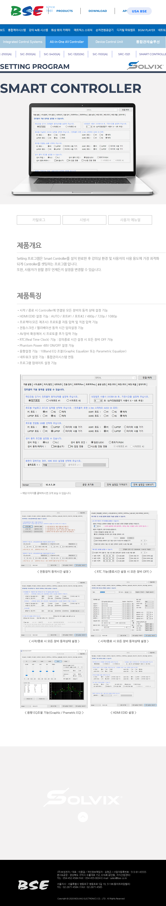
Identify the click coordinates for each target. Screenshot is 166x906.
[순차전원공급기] (104, 30)
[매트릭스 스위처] (83, 30)
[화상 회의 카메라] (60, 30)
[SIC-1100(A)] (100, 54)
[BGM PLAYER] (146, 30)
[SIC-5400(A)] (52, 54)
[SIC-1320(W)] (76, 54)
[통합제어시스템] (17, 30)
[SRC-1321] (124, 54)
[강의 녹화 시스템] (38, 30)
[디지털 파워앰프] (126, 30)
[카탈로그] (39, 220)
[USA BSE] (139, 11)
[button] (84, 220)
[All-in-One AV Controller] (67, 42)
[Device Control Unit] (109, 42)
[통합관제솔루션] (148, 42)
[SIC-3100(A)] (28, 54)
